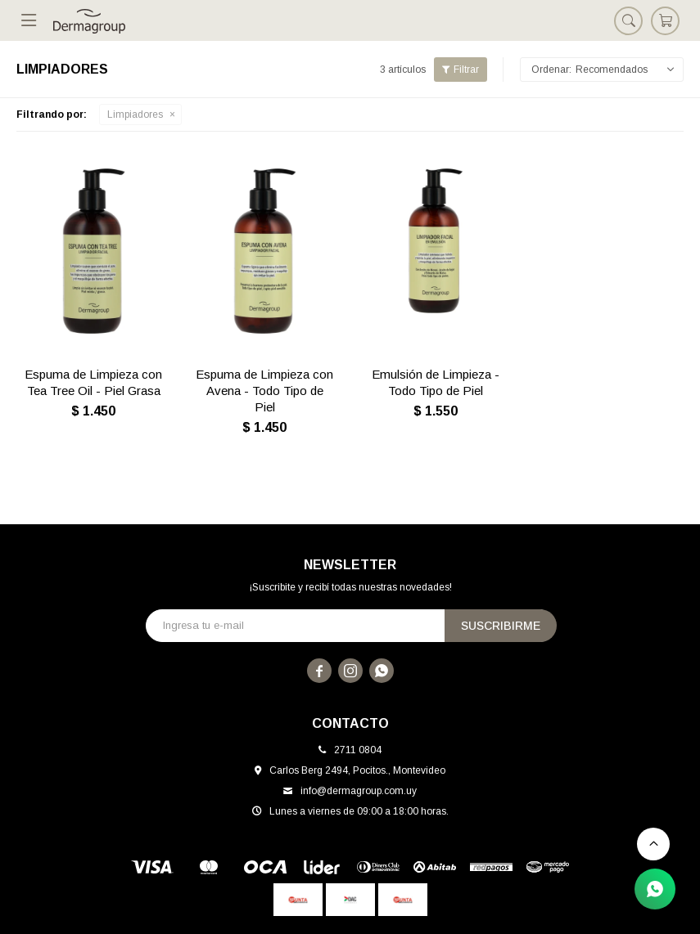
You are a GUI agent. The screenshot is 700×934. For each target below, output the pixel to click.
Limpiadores (135, 114)
